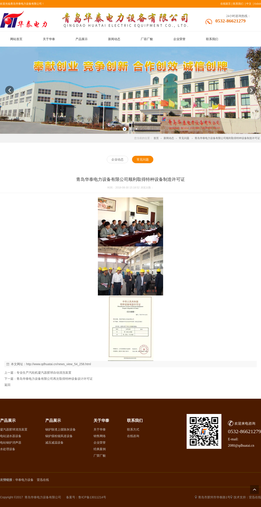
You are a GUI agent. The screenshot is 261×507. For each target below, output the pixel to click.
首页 (156, 138)
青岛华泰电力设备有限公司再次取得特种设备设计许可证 (55, 378)
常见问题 (184, 138)
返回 (7, 385)
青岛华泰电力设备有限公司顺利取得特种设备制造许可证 (227, 138)
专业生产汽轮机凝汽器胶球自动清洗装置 (44, 372)
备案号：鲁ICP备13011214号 (86, 497)
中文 (248, 3)
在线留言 (225, 3)
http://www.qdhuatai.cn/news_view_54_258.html (58, 364)
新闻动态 (169, 138)
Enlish (257, 3)
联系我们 (238, 3)
